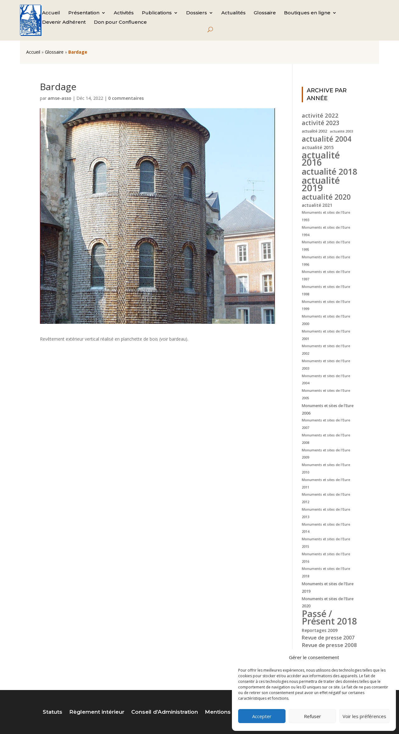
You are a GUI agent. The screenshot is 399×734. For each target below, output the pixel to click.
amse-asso (59, 98)
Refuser (312, 716)
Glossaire (265, 13)
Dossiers (196, 13)
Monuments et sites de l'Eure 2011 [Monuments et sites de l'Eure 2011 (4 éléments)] (326, 483)
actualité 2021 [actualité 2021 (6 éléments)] (317, 205)
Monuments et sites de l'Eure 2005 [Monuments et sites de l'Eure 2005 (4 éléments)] (326, 394)
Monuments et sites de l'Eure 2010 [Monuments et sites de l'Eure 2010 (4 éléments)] (326, 468)
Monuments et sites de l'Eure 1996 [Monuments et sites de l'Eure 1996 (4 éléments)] (326, 261)
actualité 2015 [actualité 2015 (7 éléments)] (318, 147)
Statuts (52, 712)
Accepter (262, 716)
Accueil (51, 13)
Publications (157, 13)
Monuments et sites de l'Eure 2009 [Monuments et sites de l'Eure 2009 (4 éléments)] (326, 454)
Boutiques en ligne (307, 13)
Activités (124, 13)
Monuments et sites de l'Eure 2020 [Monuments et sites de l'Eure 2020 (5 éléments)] (327, 602)
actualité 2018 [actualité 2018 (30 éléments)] (329, 171)
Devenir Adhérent (64, 22)
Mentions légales (228, 712)
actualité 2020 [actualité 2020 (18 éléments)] (326, 197)
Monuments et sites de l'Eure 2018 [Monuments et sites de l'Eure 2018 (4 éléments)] (326, 572)
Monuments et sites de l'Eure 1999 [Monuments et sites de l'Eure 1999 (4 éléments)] (326, 305)
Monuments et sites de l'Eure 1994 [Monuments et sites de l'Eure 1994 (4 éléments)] (326, 231)
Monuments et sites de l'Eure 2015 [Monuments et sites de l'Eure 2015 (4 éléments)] (326, 543)
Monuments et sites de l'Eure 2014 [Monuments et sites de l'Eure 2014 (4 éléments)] (326, 528)
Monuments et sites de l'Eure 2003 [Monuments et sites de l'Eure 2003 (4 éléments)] (326, 365)
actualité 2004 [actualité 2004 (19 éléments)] (326, 139)
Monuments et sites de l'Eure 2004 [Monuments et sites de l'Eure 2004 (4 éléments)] (326, 380)
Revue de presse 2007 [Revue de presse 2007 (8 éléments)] (328, 637)
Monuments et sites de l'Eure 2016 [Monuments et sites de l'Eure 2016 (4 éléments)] (326, 558)
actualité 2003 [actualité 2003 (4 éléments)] (341, 131)
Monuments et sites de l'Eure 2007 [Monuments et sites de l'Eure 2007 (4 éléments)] (326, 424)
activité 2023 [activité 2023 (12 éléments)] (320, 123)
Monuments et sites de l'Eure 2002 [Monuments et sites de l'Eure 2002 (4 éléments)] (326, 350)
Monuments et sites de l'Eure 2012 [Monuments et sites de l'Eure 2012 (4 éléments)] (326, 498)
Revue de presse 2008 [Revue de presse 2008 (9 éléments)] (329, 645)
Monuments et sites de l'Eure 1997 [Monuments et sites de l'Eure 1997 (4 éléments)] (326, 275)
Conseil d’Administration (164, 712)
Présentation (83, 13)
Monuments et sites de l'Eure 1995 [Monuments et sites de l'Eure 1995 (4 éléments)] (326, 246)
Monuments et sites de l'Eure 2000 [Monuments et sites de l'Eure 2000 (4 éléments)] (326, 320)
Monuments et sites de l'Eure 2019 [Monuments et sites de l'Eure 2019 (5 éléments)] (327, 587)
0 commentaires (126, 98)
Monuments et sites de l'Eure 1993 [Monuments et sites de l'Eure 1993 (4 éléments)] (326, 216)
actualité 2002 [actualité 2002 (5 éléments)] (314, 131)
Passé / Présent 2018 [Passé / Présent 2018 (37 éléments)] (329, 617)
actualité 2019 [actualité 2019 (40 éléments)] (321, 184)
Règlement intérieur (96, 712)
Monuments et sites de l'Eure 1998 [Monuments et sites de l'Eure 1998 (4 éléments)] (326, 290)
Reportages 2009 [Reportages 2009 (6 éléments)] (320, 630)
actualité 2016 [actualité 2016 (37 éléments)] (321, 158)
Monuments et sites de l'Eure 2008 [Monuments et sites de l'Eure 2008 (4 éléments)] (326, 439)
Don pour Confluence (120, 22)
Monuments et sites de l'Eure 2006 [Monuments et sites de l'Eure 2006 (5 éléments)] (327, 409)
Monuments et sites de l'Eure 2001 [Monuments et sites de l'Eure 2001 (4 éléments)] (326, 335)
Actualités (233, 13)
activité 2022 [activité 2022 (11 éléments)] (320, 115)
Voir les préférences (364, 716)
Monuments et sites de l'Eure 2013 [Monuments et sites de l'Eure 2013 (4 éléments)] (326, 513)
